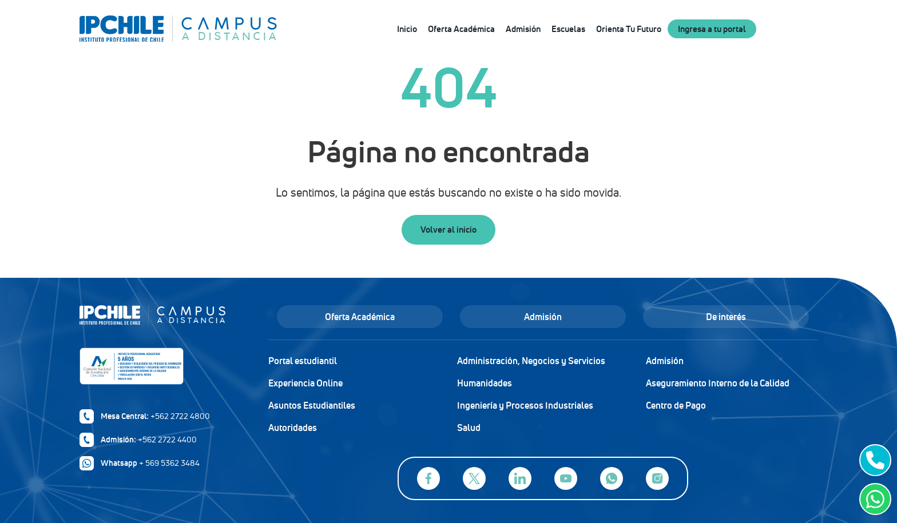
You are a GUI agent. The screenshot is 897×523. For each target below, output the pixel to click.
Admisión (523, 28)
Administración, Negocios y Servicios (531, 360)
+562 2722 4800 (180, 416)
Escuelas (568, 28)
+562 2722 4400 (167, 439)
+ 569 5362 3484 (169, 463)
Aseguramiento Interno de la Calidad (717, 383)
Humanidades (484, 383)
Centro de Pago (676, 405)
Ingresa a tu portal (712, 28)
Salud (469, 427)
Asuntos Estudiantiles (311, 405)
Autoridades (292, 427)
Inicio (407, 28)
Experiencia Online (305, 383)
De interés (726, 316)
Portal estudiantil (302, 360)
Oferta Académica (461, 28)
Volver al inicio (448, 229)
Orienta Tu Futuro (628, 28)
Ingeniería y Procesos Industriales (525, 405)
